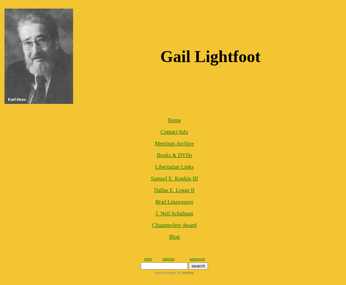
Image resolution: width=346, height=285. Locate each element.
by (185, 273)
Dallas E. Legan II (174, 190)
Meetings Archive (174, 143)
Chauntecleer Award (174, 225)
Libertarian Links (174, 167)
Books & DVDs (174, 155)
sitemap (169, 259)
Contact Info (174, 132)
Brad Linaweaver (174, 202)
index (148, 259)
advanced (197, 259)
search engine (166, 273)
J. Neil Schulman (174, 213)
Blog (174, 237)
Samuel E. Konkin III (174, 178)
